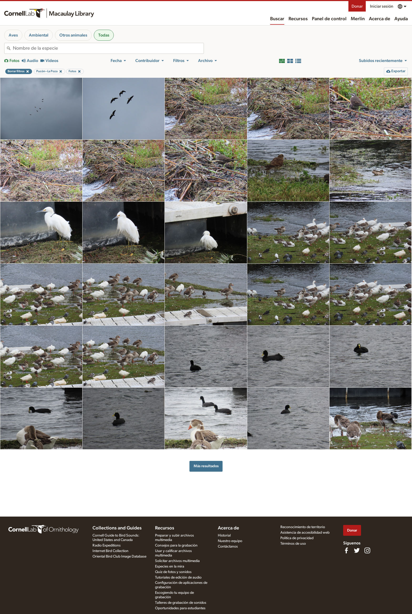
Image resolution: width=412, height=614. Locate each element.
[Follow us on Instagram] (367, 550)
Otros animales (73, 35)
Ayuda (401, 19)
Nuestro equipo (230, 541)
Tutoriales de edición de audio (178, 577)
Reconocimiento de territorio (302, 527)
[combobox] (108, 48)
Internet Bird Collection (110, 551)
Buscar (277, 19)
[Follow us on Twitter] (357, 550)
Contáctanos (228, 546)
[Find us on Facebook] (346, 550)
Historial (224, 535)
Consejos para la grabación (176, 545)
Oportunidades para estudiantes (180, 608)
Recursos (298, 19)
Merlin (358, 19)
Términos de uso (293, 543)
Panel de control (329, 19)
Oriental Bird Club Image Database (119, 556)
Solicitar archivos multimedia (177, 561)
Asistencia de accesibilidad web (304, 532)
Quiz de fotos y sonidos (173, 572)
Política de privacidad (296, 538)
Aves (13, 35)
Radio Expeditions (106, 545)
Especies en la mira (169, 566)
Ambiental (38, 35)
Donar (357, 6)
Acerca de (379, 19)
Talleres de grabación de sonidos (180, 603)
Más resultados (206, 466)
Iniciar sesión (381, 6)
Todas (103, 35)
